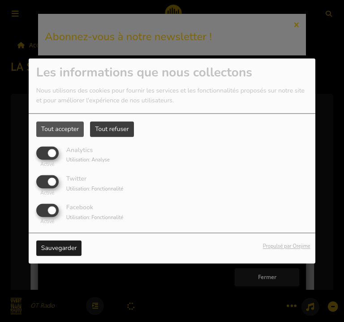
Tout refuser (112, 129)
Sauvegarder (59, 248)
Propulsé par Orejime (286, 246)
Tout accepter (60, 129)
